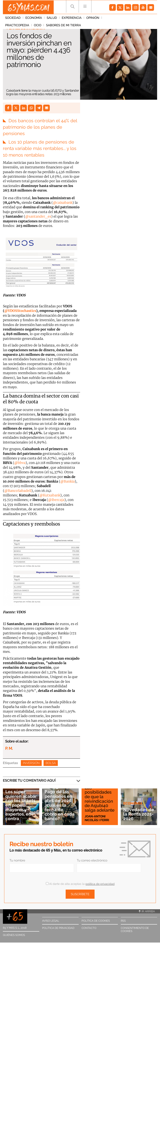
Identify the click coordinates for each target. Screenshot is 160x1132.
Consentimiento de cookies (135, 929)
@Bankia (67, 481)
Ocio (136, 18)
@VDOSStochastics (20, 310)
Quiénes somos (14, 934)
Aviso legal (50, 920)
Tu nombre (17, 860)
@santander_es (38, 216)
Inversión (31, 762)
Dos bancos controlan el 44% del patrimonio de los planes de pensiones (40, 127)
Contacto (89, 927)
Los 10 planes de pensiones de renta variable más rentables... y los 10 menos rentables (39, 148)
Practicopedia (116, 18)
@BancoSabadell (17, 490)
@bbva (20, 462)
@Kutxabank (49, 495)
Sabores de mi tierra (22, 26)
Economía (33, 18)
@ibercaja (56, 499)
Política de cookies (96, 920)
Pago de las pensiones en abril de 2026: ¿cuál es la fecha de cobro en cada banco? (60, 805)
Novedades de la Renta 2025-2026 (138, 814)
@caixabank (62, 202)
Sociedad (13, 18)
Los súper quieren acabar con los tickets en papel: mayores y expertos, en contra (21, 805)
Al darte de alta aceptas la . (80, 883)
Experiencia (72, 18)
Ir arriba (147, 911)
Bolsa (51, 762)
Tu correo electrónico (92, 860)
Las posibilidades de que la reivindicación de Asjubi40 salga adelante (99, 798)
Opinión (92, 18)
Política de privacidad (58, 927)
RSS (123, 920)
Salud (52, 18)
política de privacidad (100, 883)
